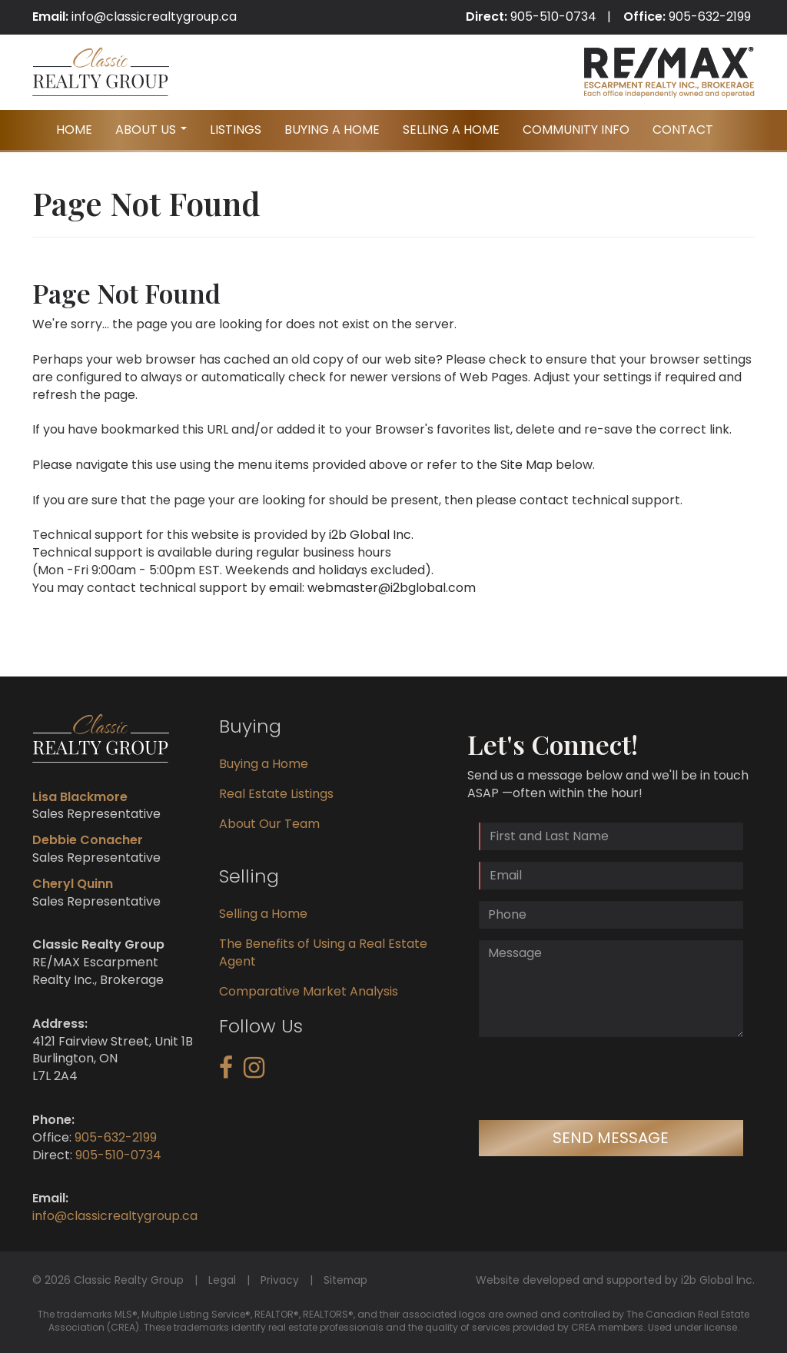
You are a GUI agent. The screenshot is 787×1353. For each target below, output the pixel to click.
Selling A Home (451, 129)
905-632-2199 (710, 16)
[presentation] (595, 1079)
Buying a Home (263, 764)
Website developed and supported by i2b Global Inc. (615, 1280)
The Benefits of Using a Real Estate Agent (323, 952)
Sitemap (345, 1280)
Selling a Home (263, 913)
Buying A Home (332, 129)
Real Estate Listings (276, 794)
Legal (222, 1280)
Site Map (526, 465)
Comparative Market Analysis (308, 991)
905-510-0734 (553, 16)
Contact (683, 129)
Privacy (280, 1280)
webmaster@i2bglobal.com (391, 588)
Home (74, 129)
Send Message (611, 1138)
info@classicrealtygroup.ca (154, 16)
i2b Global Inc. (371, 535)
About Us (153, 134)
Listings (235, 129)
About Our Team (269, 824)
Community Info (576, 129)
